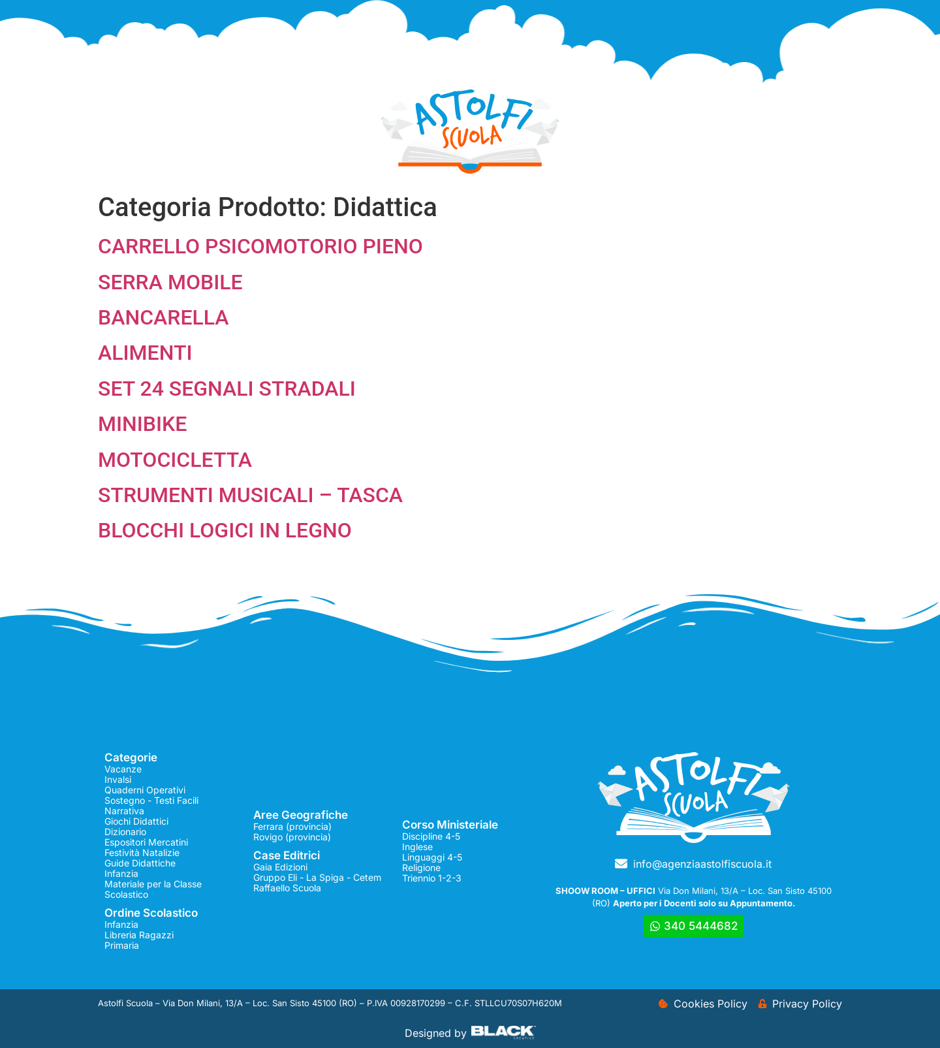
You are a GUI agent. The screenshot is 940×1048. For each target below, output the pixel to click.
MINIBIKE (142, 423)
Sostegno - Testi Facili (151, 800)
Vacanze (123, 768)
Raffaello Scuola (287, 887)
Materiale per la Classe (153, 883)
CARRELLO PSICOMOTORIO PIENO (260, 246)
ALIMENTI (145, 352)
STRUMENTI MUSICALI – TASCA (250, 495)
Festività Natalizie (142, 852)
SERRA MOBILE (170, 282)
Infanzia (121, 873)
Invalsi (117, 779)
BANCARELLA (163, 317)
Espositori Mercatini (146, 842)
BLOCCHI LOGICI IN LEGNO (225, 530)
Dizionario (125, 831)
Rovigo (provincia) (292, 836)
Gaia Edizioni (280, 866)
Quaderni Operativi (144, 789)
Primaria (121, 945)
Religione (421, 867)
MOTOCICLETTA (175, 459)
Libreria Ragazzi (139, 934)
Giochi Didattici (136, 821)
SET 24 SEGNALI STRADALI (227, 388)
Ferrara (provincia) (292, 826)
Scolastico (126, 894)
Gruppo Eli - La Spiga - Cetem (317, 877)
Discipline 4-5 (431, 836)
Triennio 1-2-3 (432, 877)
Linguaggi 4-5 (432, 857)
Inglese (417, 846)
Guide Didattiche (140, 862)
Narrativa (124, 810)
